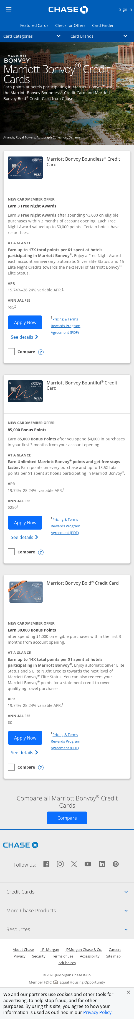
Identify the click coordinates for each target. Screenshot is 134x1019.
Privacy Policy (97, 1012)
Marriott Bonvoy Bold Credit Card (83, 583)
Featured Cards (36, 25)
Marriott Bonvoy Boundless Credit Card (83, 161)
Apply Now (28, 322)
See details (25, 336)
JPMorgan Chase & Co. (84, 949)
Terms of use (62, 956)
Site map (113, 956)
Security (38, 956)
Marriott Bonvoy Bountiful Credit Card (82, 385)
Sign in (126, 9)
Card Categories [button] (35, 36)
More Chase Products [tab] (70, 910)
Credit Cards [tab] (70, 891)
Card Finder (104, 25)
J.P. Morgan (50, 949)
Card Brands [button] (102, 36)
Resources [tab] (70, 929)
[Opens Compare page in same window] (67, 818)
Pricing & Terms (65, 319)
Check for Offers (72, 25)
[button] (128, 992)
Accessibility (90, 956)
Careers (115, 949)
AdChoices (67, 962)
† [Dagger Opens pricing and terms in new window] (62, 288)
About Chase (23, 949)
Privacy (20, 956)
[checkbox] (21, 352)
